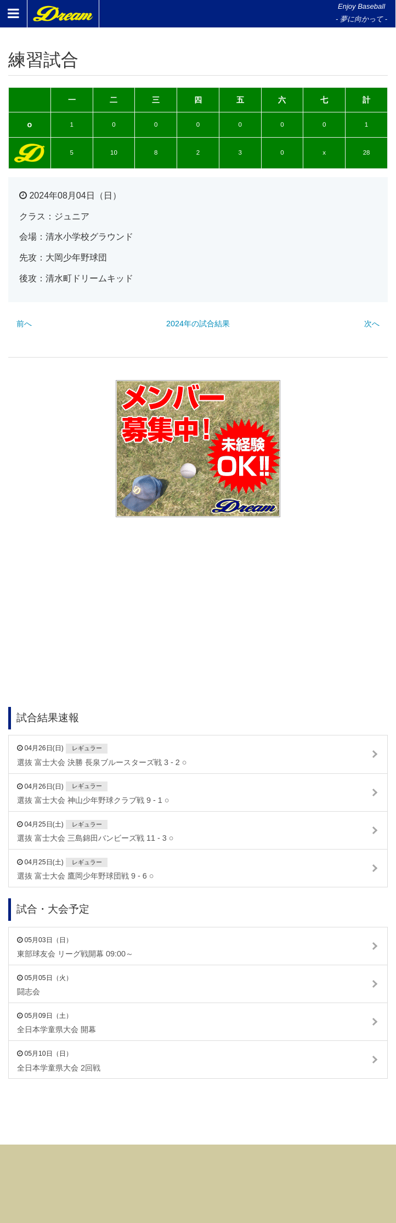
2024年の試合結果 (198, 323)
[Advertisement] (198, 596)
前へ (24, 323)
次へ (372, 323)
